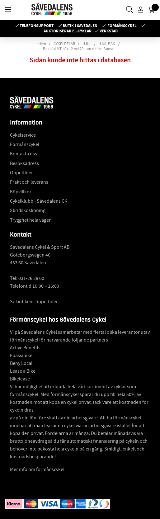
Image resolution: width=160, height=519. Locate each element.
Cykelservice (23, 135)
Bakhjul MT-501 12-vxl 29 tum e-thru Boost (78, 48)
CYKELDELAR (64, 43)
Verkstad (109, 31)
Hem (42, 43)
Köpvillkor (20, 192)
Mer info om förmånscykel (37, 469)
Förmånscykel (122, 25)
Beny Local (21, 363)
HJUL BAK (106, 43)
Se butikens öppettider (34, 302)
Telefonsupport (37, 25)
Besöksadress (24, 163)
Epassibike (21, 355)
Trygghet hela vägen (31, 220)
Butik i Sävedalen (80, 25)
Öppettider (21, 173)
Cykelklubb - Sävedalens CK (38, 201)
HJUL (86, 43)
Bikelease (20, 379)
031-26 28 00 (31, 278)
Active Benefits (25, 348)
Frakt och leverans (29, 182)
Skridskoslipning (27, 210)
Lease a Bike (22, 371)
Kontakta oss (23, 154)
